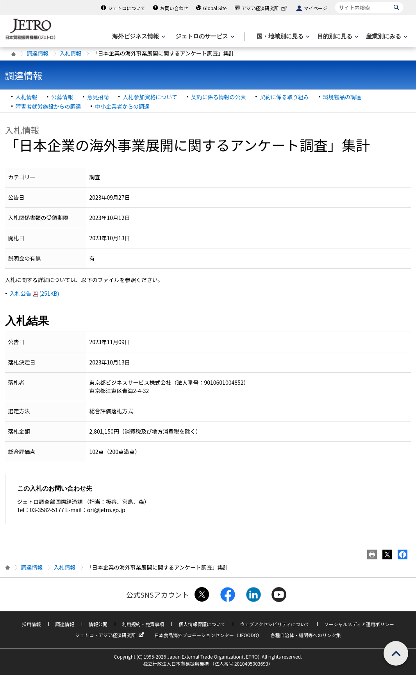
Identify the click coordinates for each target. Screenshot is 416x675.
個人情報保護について (202, 624)
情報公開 (98, 624)
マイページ (315, 8)
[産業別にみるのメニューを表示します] (386, 36)
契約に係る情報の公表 (218, 97)
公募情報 (62, 97)
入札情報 (71, 53)
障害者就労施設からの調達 (48, 106)
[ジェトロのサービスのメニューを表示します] (204, 36)
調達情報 (38, 53)
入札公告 (34, 293)
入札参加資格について (150, 97)
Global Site (215, 8)
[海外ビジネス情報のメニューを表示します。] (138, 36)
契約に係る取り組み (284, 97)
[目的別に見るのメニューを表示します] (337, 36)
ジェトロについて (126, 8)
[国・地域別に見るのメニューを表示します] (282, 36)
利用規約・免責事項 (143, 624)
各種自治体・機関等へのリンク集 (306, 635)
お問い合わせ (174, 8)
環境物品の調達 (342, 97)
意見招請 (98, 97)
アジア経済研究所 (264, 8)
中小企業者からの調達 (122, 106)
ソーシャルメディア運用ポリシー (359, 624)
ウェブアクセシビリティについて (274, 624)
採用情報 (31, 624)
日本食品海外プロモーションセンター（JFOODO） (208, 635)
